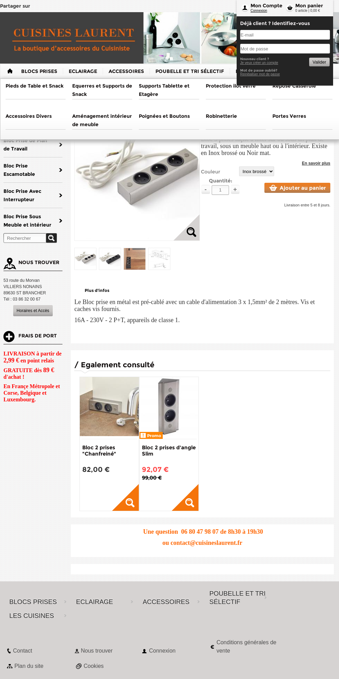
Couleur (210, 172)
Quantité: (220, 181)
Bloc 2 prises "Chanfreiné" (99, 450)
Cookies (94, 666)
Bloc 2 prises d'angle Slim (169, 450)
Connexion (259, 11)
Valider (319, 62)
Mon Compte (266, 5)
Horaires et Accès (33, 310)
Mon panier (309, 5)
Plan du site (29, 666)
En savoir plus (316, 163)
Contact (22, 651)
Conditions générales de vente (247, 646)
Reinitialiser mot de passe (260, 74)
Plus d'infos (97, 290)
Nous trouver (97, 651)
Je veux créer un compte (259, 63)
